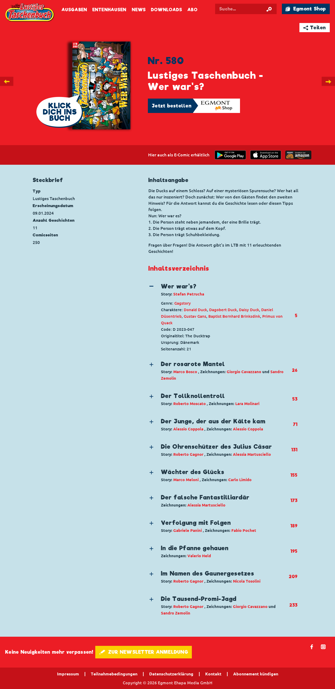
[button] (218, 290)
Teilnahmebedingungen (114, 673)
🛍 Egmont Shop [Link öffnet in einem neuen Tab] (306, 9)
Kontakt (213, 673)
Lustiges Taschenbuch (30, 13)
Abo (192, 9)
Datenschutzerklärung (171, 673)
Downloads (166, 9)
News (139, 9)
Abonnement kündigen (255, 673)
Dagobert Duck (223, 310)
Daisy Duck (249, 310)
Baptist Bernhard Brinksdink (234, 316)
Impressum (68, 673)
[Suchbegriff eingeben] (252, 9)
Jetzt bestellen (172, 106)
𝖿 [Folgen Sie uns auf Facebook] (311, 646)
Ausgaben (74, 9)
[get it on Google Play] (230, 155)
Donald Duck (195, 310)
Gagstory (182, 303)
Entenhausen (109, 9)
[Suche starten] (269, 9)
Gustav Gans (195, 316)
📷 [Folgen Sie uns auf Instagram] (323, 646)
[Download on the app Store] (265, 155)
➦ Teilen (314, 27)
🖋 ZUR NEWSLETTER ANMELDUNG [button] (143, 652)
